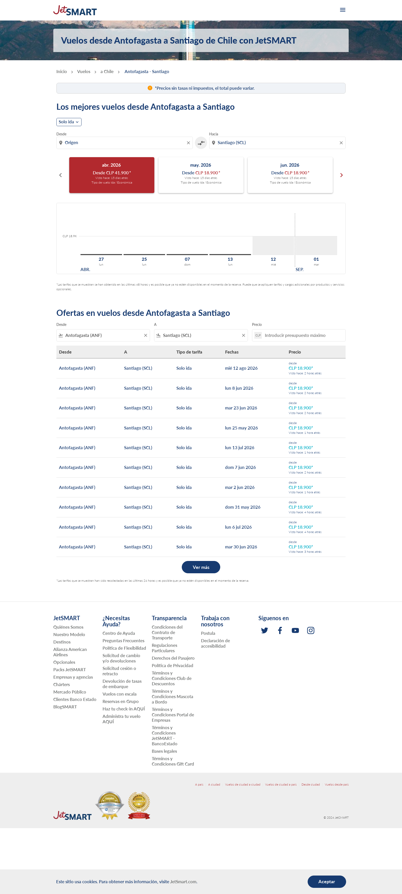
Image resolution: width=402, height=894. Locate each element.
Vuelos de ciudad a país (281, 784)
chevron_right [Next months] (341, 175)
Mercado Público (69, 692)
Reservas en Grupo (121, 701)
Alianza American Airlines (70, 652)
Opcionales (64, 662)
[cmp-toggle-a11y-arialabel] (201, 143)
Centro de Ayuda (119, 633)
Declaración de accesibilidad (215, 643)
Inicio (61, 71)
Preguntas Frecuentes (123, 640)
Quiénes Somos (68, 627)
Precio (257, 324)
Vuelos (83, 71)
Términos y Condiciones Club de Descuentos (172, 678)
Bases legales (164, 751)
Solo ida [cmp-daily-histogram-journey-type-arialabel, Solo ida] (66, 121)
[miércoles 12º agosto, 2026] (273, 245)
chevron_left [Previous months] (60, 175)
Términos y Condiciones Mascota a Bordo (172, 696)
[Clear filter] (145, 335)
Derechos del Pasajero (173, 658)
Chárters (61, 684)
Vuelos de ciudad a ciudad (242, 784)
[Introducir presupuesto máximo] (302, 335)
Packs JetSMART (69, 669)
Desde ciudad (311, 784)
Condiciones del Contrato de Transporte (167, 632)
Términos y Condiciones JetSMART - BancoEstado (164, 735)
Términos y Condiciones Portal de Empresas (173, 715)
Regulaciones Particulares (164, 647)
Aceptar (326, 881)
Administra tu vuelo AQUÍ (121, 719)
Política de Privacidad (172, 665)
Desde (61, 134)
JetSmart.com (183, 881)
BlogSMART (65, 706)
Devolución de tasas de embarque (122, 683)
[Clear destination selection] (342, 143)
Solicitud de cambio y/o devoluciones (121, 658)
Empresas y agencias (73, 677)
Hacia (213, 134)
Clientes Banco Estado (74, 699)
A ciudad (214, 784)
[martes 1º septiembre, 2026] (316, 245)
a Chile (107, 71)
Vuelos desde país (337, 784)
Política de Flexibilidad (124, 648)
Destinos (62, 642)
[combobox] (125, 142)
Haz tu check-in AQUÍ (124, 708)
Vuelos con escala (120, 694)
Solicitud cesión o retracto (119, 671)
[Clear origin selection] (189, 143)
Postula (208, 633)
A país (199, 784)
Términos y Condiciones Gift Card (173, 761)
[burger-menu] (342, 10)
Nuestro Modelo (69, 634)
